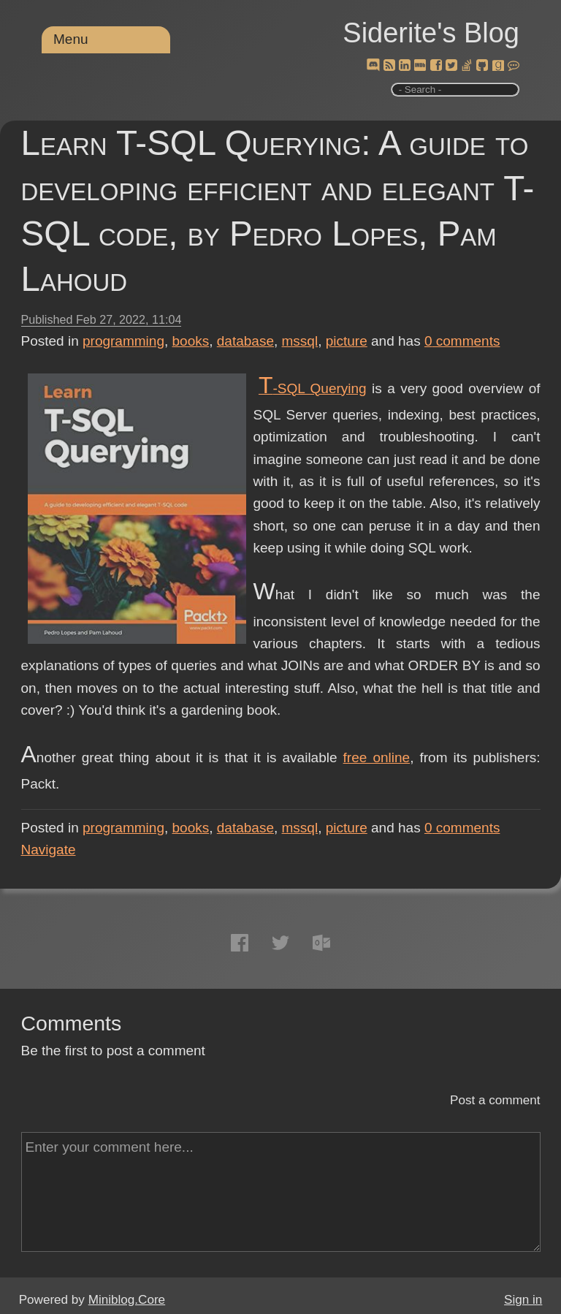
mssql (300, 341)
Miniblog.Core (126, 1300)
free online (377, 757)
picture (346, 341)
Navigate (48, 849)
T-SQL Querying (313, 388)
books (191, 341)
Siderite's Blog (431, 33)
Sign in (523, 1300)
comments (462, 341)
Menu (70, 39)
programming (123, 341)
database (245, 341)
